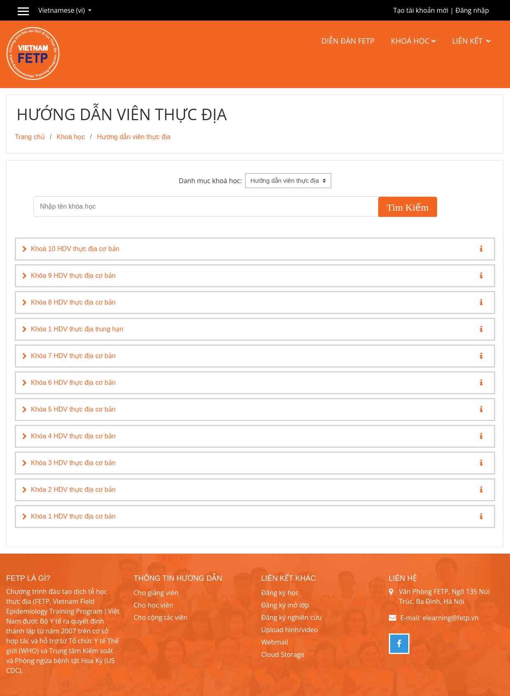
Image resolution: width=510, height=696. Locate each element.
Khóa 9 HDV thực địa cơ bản (73, 275)
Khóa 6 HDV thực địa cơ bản (73, 382)
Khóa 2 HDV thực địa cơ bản (73, 489)
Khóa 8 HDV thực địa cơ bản (73, 302)
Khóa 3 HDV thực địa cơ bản (73, 462)
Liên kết (468, 41)
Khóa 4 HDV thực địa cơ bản (73, 436)
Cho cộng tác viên (161, 617)
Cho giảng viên (156, 592)
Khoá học (410, 41)
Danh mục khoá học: (210, 180)
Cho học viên (153, 605)
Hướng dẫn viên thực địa (133, 136)
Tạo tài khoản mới (421, 10)
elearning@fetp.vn (451, 617)
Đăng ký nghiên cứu (291, 617)
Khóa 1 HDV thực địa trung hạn (77, 329)
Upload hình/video (289, 629)
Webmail (274, 642)
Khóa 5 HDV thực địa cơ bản (73, 409)
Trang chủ (30, 136)
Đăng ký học (280, 592)
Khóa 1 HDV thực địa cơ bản (73, 516)
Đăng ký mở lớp (285, 605)
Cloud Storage (282, 654)
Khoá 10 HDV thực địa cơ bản (75, 248)
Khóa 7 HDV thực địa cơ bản (73, 355)
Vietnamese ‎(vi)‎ (62, 10)
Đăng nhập (472, 10)
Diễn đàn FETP (347, 41)
